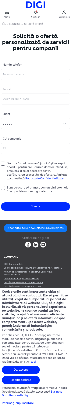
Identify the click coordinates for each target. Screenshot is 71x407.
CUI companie (12, 139)
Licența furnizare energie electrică (22, 286)
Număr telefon (12, 65)
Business (14, 24)
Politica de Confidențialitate (44, 178)
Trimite (35, 206)
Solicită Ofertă (34, 24)
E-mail (7, 89)
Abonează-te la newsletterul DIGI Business (36, 228)
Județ (6, 114)
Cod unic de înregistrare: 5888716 (21, 278)
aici (33, 362)
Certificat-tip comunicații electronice (23, 282)
